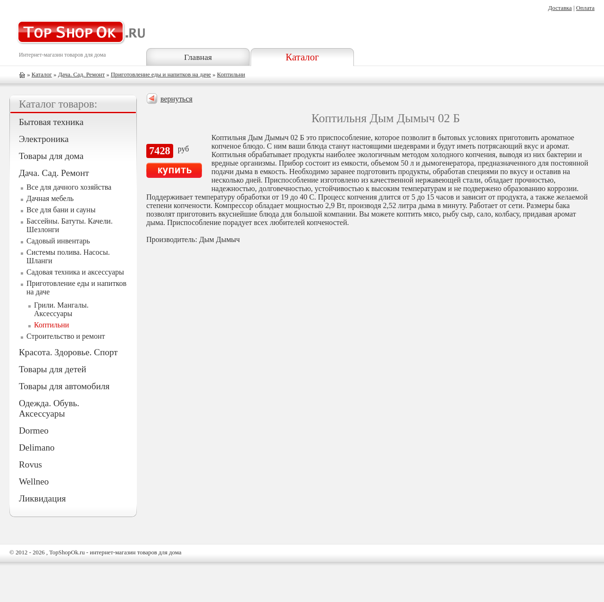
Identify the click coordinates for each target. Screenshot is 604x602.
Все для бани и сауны (60, 210)
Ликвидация (42, 498)
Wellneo (34, 481)
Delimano (37, 447)
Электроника (43, 139)
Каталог (302, 56)
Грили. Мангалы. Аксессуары (61, 309)
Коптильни (231, 74)
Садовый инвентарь (58, 241)
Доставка (559, 8)
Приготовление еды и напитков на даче (161, 74)
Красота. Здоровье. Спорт (68, 352)
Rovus (30, 464)
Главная (198, 57)
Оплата (585, 8)
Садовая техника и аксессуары (75, 272)
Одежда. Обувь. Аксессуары (49, 408)
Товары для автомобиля (64, 386)
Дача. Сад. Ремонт (81, 74)
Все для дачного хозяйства (68, 187)
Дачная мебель (50, 198)
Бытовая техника (51, 122)
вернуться (176, 99)
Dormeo (34, 430)
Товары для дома (51, 156)
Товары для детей (52, 369)
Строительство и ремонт (65, 336)
